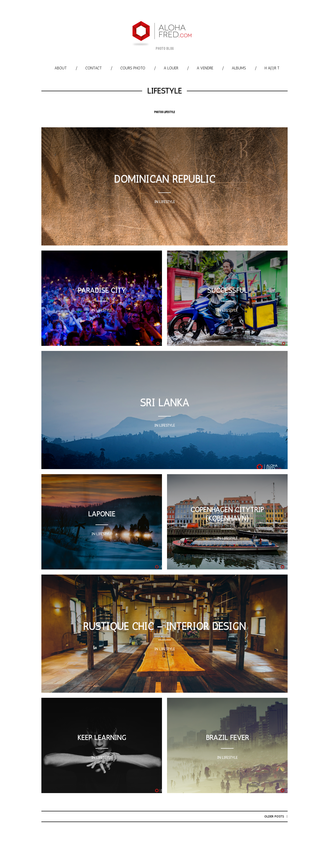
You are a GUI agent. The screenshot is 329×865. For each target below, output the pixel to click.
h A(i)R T (272, 68)
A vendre (205, 68)
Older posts (273, 816)
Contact (93, 68)
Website (227, 849)
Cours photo (132, 68)
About (61, 68)
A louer (171, 68)
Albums (239, 68)
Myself (205, 849)
